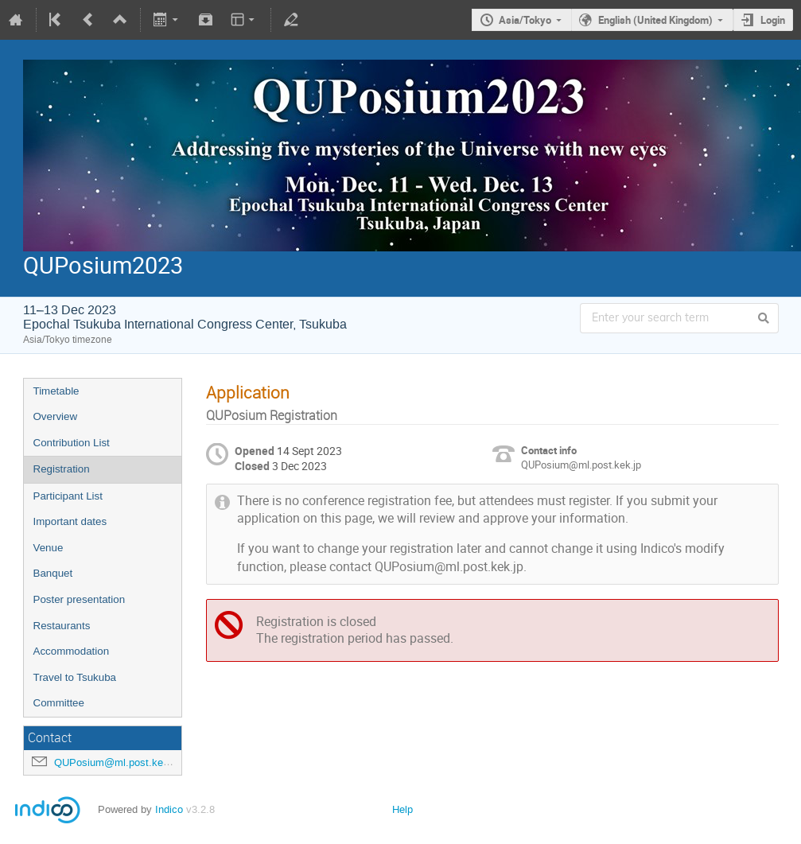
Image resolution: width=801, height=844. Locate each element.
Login (772, 20)
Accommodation (71, 651)
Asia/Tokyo (525, 20)
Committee (58, 703)
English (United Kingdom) (655, 20)
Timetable (56, 391)
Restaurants (62, 626)
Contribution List (71, 443)
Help (402, 809)
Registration (61, 469)
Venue (48, 548)
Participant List (68, 496)
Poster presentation (79, 599)
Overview (55, 416)
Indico (169, 809)
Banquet (53, 573)
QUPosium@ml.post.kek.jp (117, 762)
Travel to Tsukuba (74, 677)
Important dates (70, 521)
